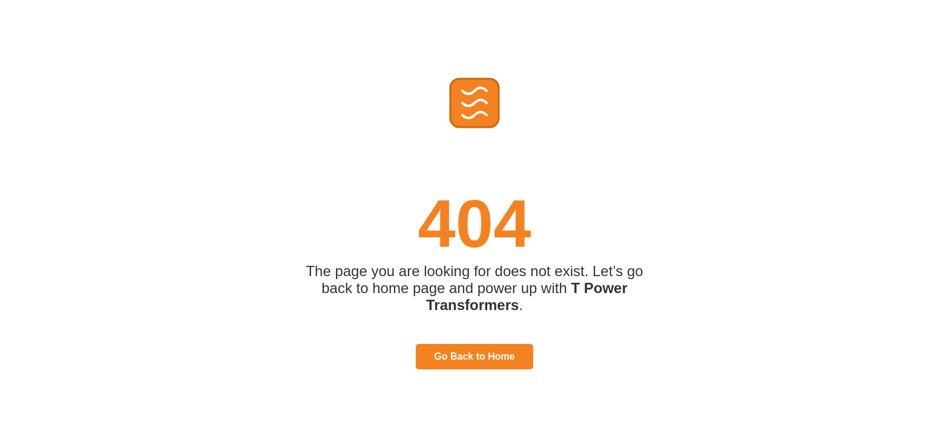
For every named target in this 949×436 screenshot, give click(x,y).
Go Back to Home (474, 356)
